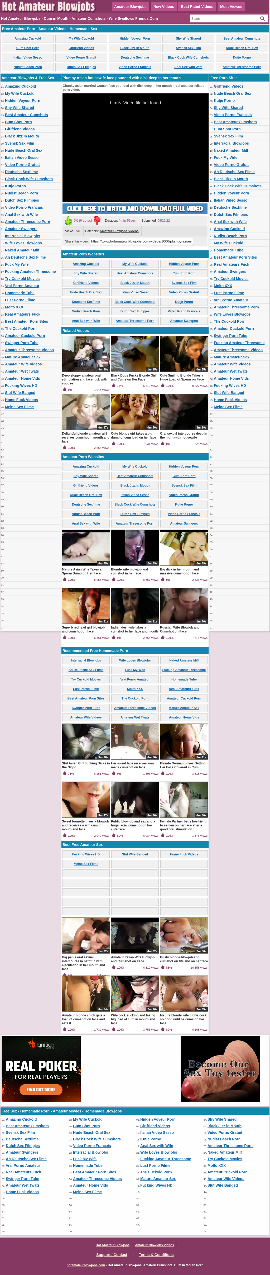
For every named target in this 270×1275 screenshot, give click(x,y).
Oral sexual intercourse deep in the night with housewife (183, 435)
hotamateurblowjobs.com (86, 1265)
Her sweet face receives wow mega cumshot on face (133, 765)
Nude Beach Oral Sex (242, 48)
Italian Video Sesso (27, 57)
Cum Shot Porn (27, 48)
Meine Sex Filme (19, 407)
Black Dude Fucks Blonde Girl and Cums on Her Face (133, 377)
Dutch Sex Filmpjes (81, 67)
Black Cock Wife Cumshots (188, 57)
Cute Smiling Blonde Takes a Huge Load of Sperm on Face (182, 377)
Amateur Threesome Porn (242, 67)
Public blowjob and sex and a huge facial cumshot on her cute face (133, 825)
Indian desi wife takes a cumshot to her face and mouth (134, 629)
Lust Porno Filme (20, 300)
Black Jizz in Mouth (135, 48)
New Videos (163, 6)
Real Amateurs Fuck (22, 314)
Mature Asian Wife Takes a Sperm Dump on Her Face (82, 571)
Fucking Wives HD (21, 385)
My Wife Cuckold (81, 38)
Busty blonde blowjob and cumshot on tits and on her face (184, 959)
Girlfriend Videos (81, 48)
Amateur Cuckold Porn (25, 336)
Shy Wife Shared (188, 38)
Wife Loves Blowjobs (23, 243)
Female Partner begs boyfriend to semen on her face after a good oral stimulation (183, 825)
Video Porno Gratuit (81, 57)
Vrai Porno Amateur (22, 286)
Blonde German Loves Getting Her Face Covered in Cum (183, 765)
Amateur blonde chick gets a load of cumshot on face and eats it (83, 1019)
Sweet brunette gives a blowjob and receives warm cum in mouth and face (85, 825)
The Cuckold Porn (21, 328)
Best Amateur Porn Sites (26, 321)
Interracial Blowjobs (22, 236)
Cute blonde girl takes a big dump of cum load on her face (133, 435)
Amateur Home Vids (22, 378)
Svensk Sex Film (188, 48)
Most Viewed (231, 6)
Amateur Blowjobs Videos (119, 231)
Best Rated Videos (197, 6)
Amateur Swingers (21, 229)
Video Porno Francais (135, 67)
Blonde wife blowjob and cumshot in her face (129, 571)
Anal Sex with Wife (188, 67)
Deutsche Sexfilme (135, 57)
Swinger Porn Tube (21, 343)
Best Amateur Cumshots (242, 38)
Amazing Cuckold (28, 38)
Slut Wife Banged (20, 393)
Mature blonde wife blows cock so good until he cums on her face (183, 1019)
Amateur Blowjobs (130, 6)
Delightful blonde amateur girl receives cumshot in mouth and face (85, 437)
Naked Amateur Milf (22, 250)
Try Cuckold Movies (22, 279)
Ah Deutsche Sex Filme (25, 257)
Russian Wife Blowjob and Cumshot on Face (180, 629)
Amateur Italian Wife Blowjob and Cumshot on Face (133, 959)
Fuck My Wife (16, 264)
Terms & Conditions (156, 1255)
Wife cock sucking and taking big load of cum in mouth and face (133, 1019)
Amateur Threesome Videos (29, 350)
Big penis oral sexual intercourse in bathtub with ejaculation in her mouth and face (83, 963)
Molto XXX (14, 307)
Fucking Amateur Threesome (30, 271)
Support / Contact (111, 1255)
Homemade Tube (20, 293)
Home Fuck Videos (21, 400)
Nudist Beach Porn (28, 67)
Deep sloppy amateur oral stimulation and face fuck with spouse (84, 379)
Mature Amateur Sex (23, 357)
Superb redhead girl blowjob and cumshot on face (83, 629)
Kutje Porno (242, 57)
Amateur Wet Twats (22, 371)
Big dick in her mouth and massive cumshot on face (179, 571)
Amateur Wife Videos (23, 364)
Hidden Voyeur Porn (135, 38)
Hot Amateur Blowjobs (112, 1245)
